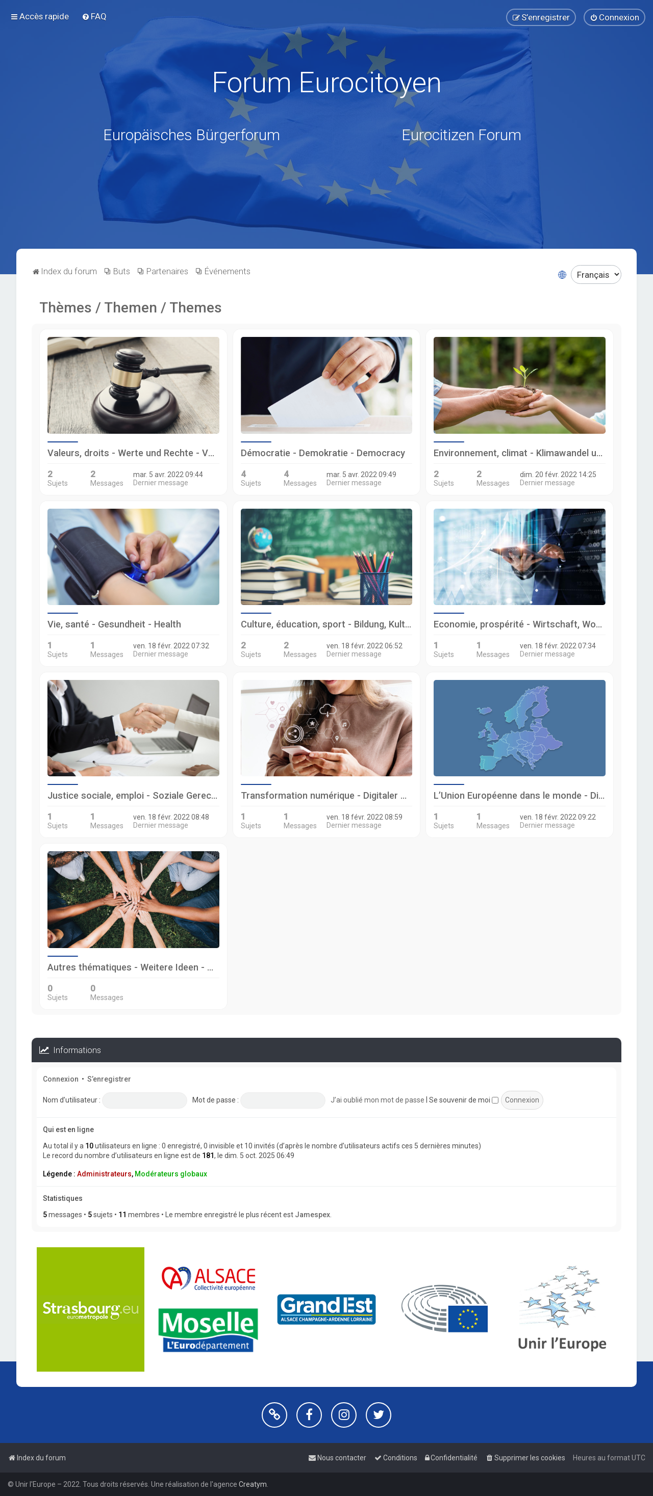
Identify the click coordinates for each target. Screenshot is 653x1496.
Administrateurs (104, 1174)
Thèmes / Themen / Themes (130, 307)
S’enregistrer (109, 1079)
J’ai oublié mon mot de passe (377, 1100)
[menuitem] (94, 16)
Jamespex (312, 1215)
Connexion (61, 1079)
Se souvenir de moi (463, 1100)
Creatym (253, 1484)
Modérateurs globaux (171, 1174)
